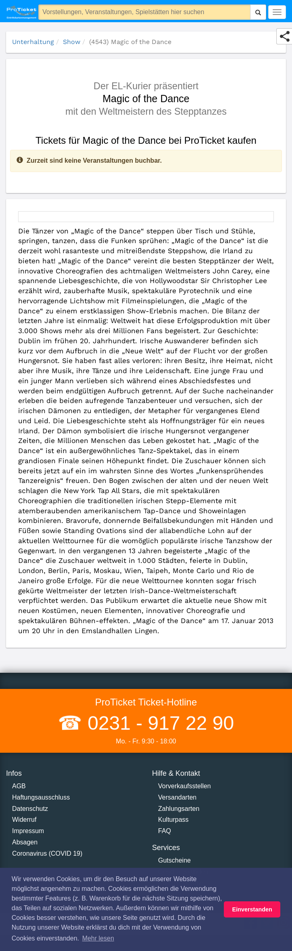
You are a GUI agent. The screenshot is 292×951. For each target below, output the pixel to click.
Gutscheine (174, 860)
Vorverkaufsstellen (184, 786)
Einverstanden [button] (252, 909)
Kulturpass (173, 819)
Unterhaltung (33, 42)
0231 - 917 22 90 (158, 723)
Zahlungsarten (178, 808)
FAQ (164, 830)
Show (71, 42)
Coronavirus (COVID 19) (47, 853)
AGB (19, 786)
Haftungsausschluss (41, 797)
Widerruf (24, 819)
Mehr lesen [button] (98, 938)
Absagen (25, 842)
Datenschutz (30, 808)
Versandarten (177, 797)
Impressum (28, 830)
